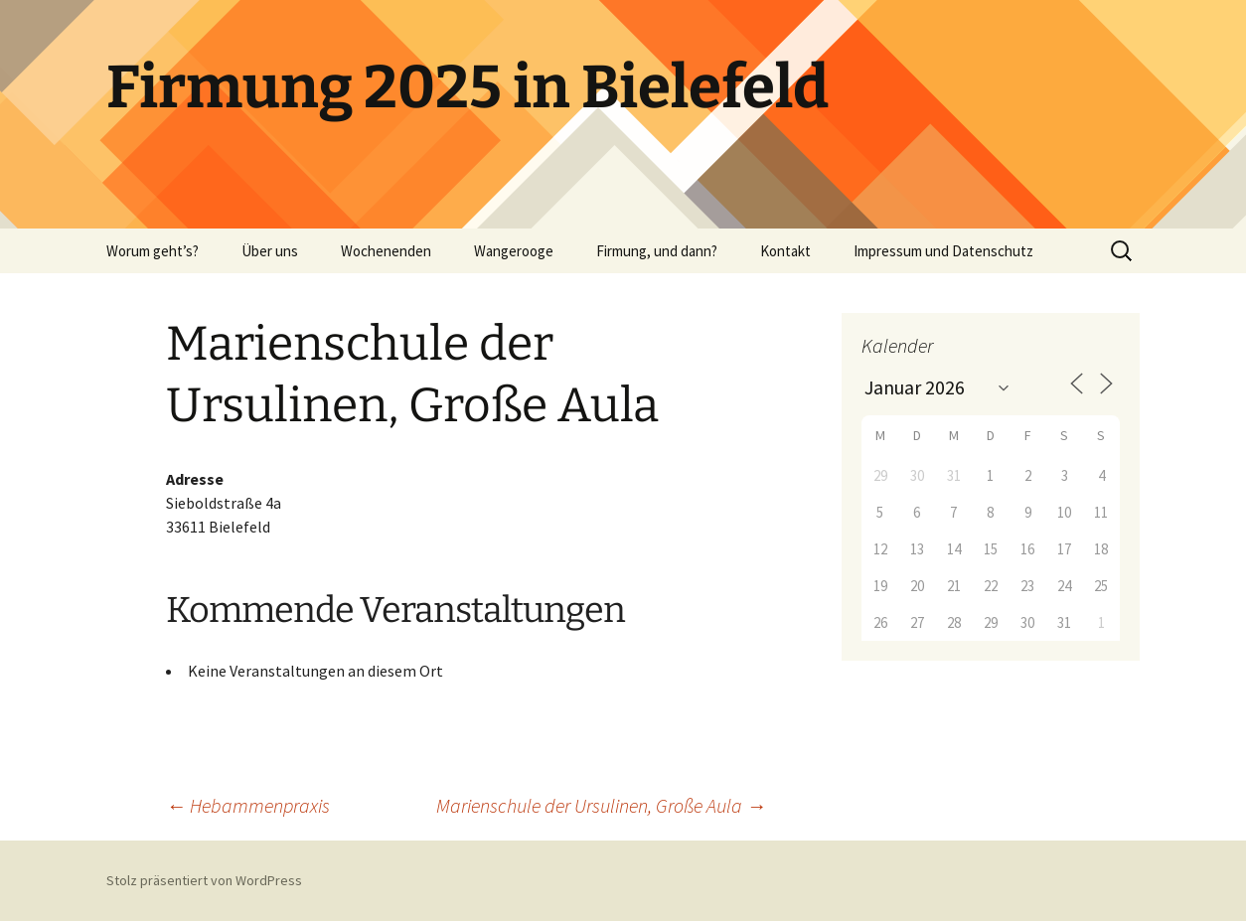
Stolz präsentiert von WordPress (204, 880)
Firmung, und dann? (656, 250)
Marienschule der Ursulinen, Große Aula (601, 805)
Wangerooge (513, 250)
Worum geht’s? (152, 250)
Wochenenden (386, 250)
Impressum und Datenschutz (943, 250)
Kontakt (785, 250)
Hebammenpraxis (248, 805)
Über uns (269, 250)
